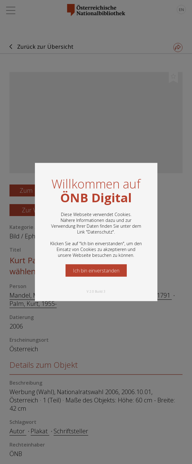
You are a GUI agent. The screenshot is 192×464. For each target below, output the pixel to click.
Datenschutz (100, 232)
